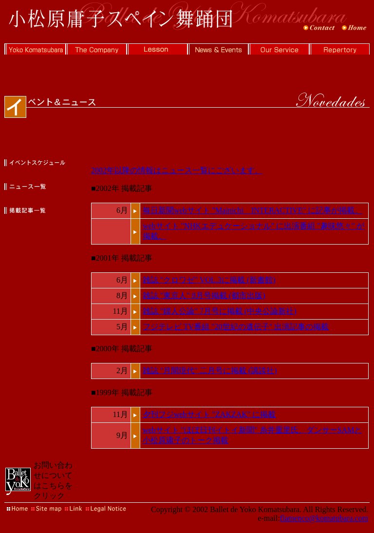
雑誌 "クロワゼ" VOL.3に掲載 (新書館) (209, 280)
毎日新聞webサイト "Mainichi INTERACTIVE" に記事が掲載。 (252, 210)
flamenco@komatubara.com (324, 518)
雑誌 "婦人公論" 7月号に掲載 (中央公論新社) (220, 311)
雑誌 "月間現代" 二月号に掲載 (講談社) (210, 370)
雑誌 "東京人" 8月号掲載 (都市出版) (204, 295)
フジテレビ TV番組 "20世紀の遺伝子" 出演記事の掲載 (236, 327)
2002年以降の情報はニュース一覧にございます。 (176, 170)
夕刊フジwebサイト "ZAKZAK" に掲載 (209, 414)
